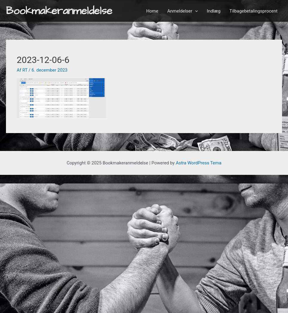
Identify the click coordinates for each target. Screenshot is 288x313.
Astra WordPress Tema (198, 163)
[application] (195, 11)
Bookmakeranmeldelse (59, 11)
